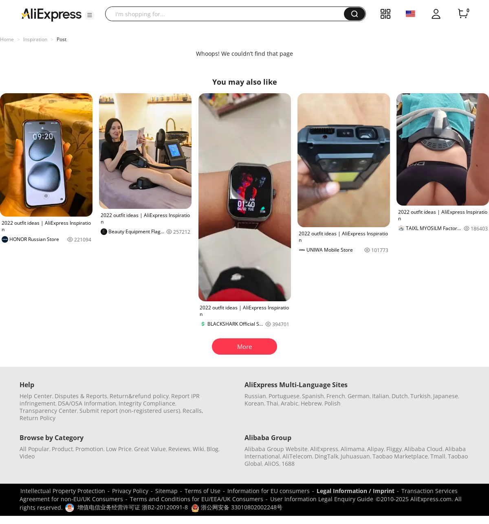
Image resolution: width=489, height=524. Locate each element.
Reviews (179, 449)
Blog (212, 449)
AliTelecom (297, 456)
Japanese (445, 396)
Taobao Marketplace (400, 456)
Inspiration (35, 39)
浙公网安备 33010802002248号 (236, 507)
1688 (288, 463)
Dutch (400, 396)
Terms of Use (202, 491)
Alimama (353, 449)
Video (27, 456)
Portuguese (284, 396)
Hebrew (311, 403)
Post (61, 39)
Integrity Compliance (147, 403)
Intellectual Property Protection (62, 491)
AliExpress (324, 449)
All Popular (34, 449)
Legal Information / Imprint (355, 491)
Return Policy (37, 418)
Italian (380, 396)
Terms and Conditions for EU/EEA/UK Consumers (196, 499)
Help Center (36, 396)
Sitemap (166, 491)
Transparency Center (48, 410)
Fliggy (394, 449)
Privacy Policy (130, 491)
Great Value (150, 449)
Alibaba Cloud (423, 449)
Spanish (313, 396)
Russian (255, 396)
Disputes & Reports (81, 396)
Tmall (437, 456)
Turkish (420, 396)
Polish (332, 403)
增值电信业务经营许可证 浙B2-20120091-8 (132, 507)
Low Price (119, 449)
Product (62, 449)
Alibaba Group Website (276, 449)
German (359, 396)
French (335, 396)
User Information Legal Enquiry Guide (321, 499)
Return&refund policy (139, 396)
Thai (272, 403)
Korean (254, 403)
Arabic (289, 403)
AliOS (271, 463)
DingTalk (326, 456)
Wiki (198, 449)
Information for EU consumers (268, 491)
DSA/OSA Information (87, 403)
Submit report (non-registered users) (129, 410)
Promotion (89, 449)
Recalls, (193, 410)
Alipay (375, 449)
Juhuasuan (355, 456)
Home (7, 39)
